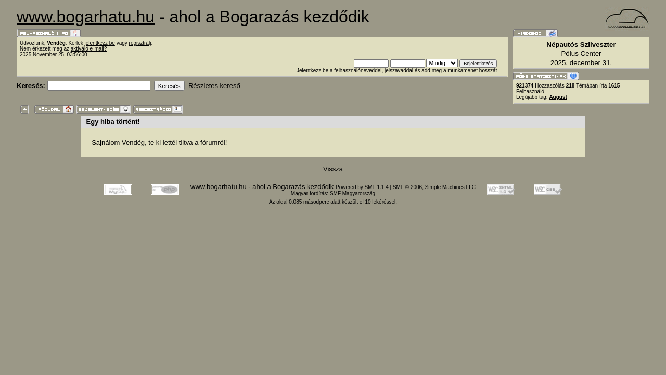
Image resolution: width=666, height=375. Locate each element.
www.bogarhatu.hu (86, 16)
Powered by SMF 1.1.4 (362, 187)
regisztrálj (140, 43)
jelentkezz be (100, 43)
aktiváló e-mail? (89, 49)
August (558, 97)
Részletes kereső (214, 86)
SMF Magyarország (352, 193)
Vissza (333, 169)
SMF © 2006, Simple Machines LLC (434, 187)
